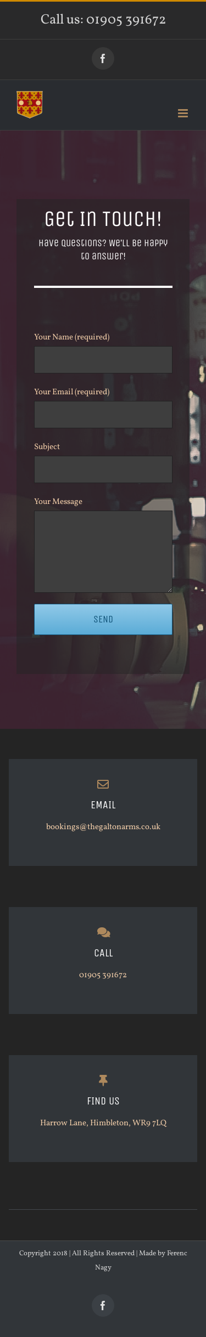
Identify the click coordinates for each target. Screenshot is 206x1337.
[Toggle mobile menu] (184, 113)
